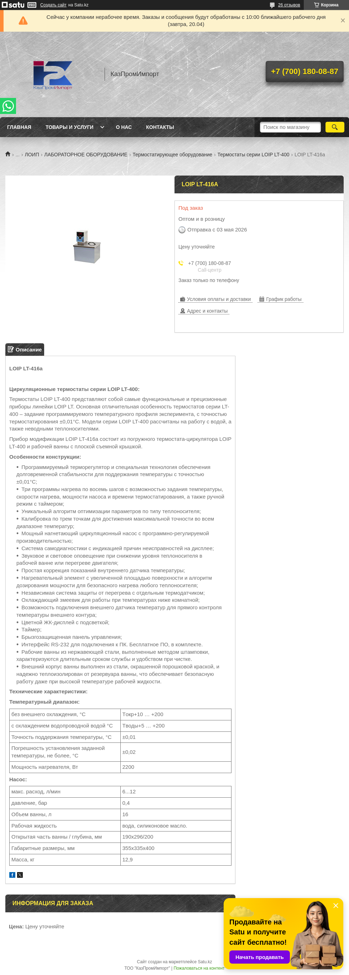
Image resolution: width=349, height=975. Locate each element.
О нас (124, 127)
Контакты (160, 127)
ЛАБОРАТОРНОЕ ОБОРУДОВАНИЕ (85, 154)
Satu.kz (205, 961)
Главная (19, 127)
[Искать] (334, 127)
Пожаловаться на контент (198, 968)
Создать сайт (53, 4)
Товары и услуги (70, 127)
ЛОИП (32, 154)
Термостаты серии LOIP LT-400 (254, 154)
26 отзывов (289, 4)
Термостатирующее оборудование (172, 154)
